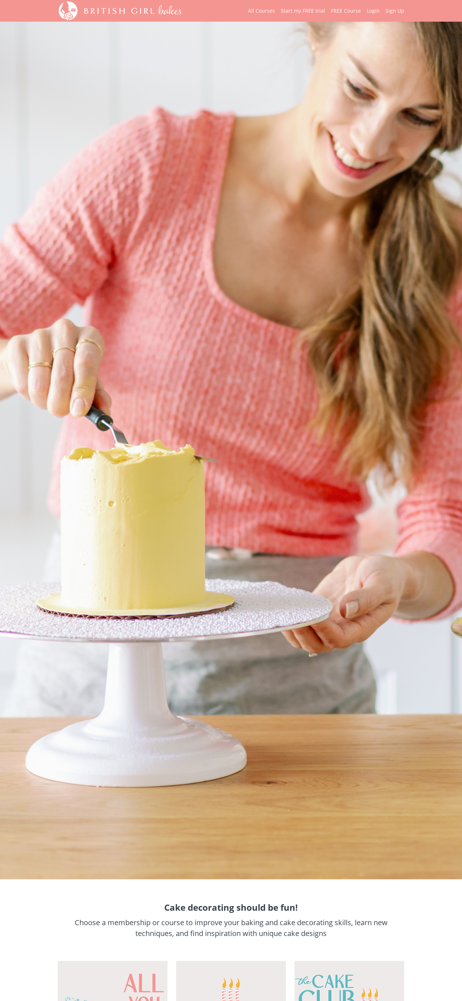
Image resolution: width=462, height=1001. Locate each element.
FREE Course (346, 10)
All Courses (261, 10)
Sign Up (394, 10)
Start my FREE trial (303, 10)
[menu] (323, 10)
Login (373, 10)
